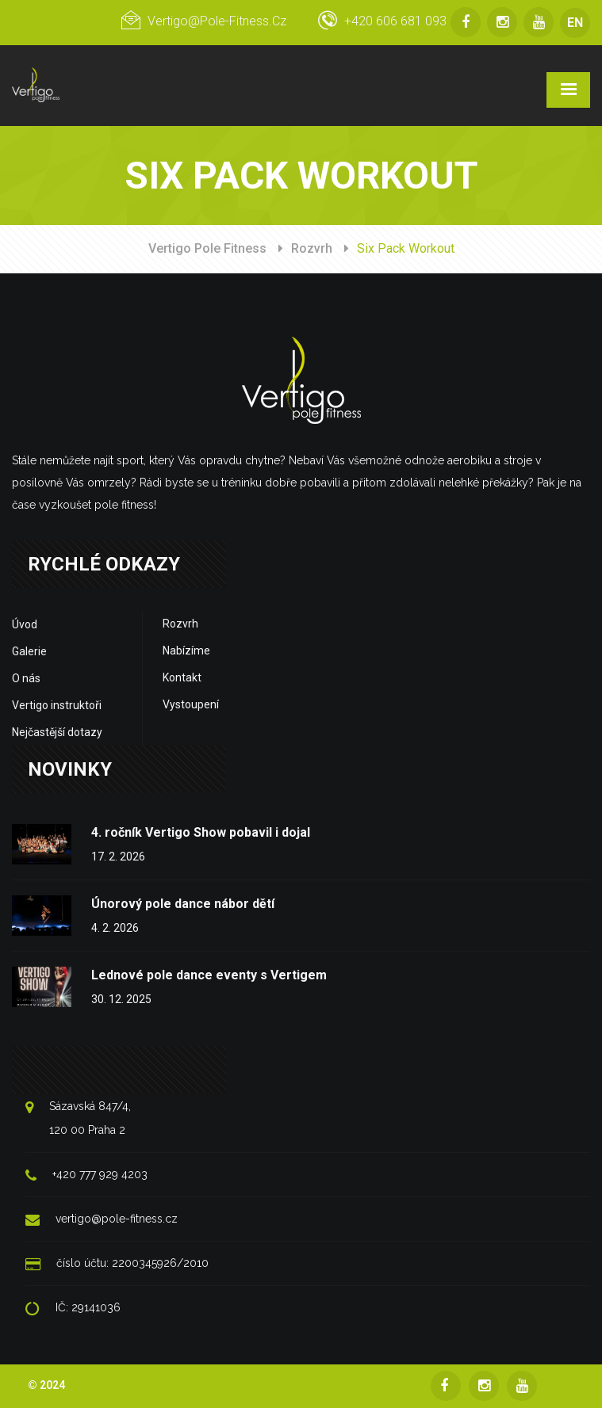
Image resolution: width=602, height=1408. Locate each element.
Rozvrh (311, 248)
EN (575, 22)
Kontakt (182, 677)
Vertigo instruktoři (57, 705)
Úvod (24, 624)
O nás (26, 678)
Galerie (29, 651)
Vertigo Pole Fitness (207, 248)
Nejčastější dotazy (57, 732)
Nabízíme (186, 650)
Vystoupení (191, 704)
